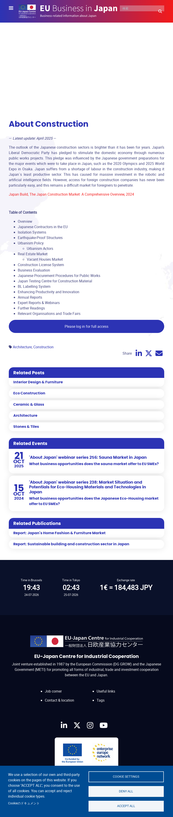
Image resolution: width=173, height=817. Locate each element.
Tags (101, 700)
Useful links (106, 691)
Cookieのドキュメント (24, 803)
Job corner (53, 691)
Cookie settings (126, 777)
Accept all (126, 806)
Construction (43, 346)
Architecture (22, 346)
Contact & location (59, 700)
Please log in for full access (86, 326)
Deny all (126, 791)
